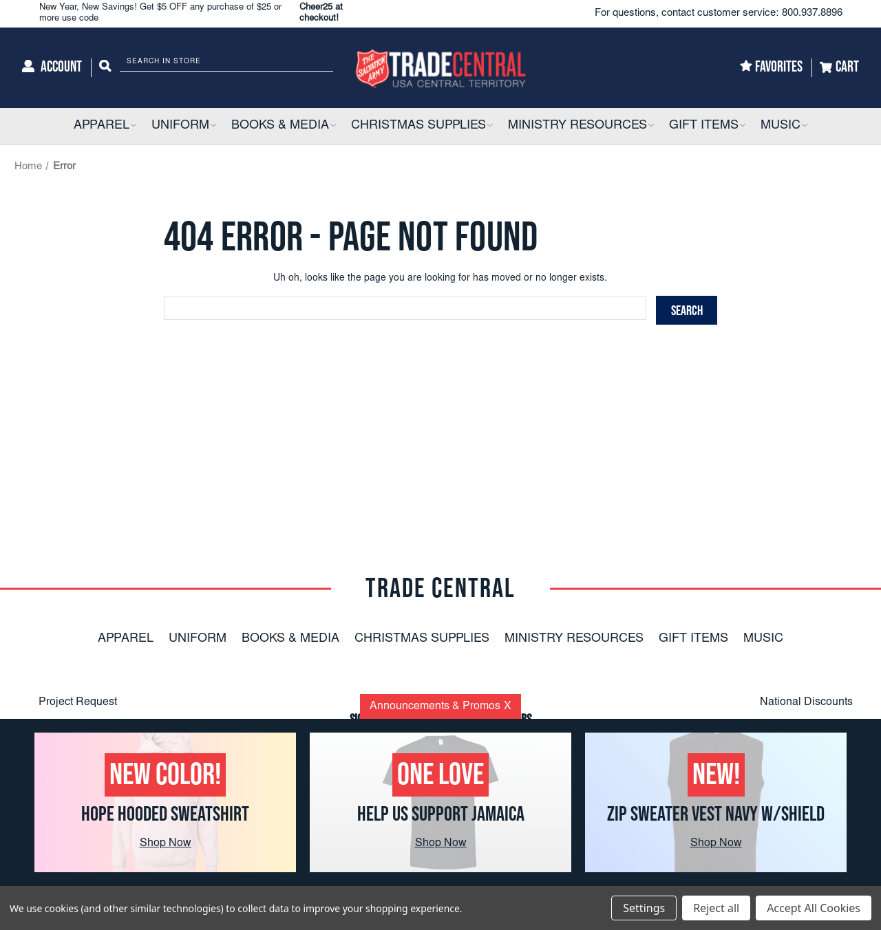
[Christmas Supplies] (421, 126)
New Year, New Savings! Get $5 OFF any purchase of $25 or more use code (205, 13)
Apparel (125, 639)
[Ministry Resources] (580, 126)
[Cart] (839, 67)
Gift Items (693, 639)
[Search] (105, 67)
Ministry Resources (574, 639)
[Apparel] (105, 126)
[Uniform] (184, 126)
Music (763, 639)
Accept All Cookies (813, 908)
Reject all (716, 908)
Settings (644, 908)
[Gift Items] (707, 126)
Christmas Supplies (421, 639)
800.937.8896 (812, 13)
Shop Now (165, 843)
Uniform (197, 639)
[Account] (51, 67)
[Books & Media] (283, 126)
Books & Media (290, 639)
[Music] (784, 126)
